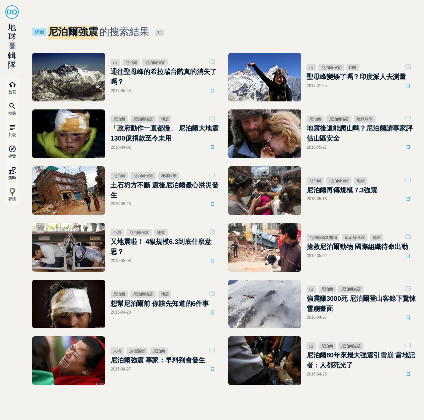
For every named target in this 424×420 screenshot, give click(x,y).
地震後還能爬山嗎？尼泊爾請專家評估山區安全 (360, 133)
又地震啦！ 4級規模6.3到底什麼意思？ (160, 246)
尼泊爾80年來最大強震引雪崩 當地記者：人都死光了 (361, 360)
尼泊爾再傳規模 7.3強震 (342, 190)
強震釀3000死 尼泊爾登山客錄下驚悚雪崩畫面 (361, 303)
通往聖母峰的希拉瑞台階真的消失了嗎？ (163, 76)
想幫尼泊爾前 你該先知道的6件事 (159, 303)
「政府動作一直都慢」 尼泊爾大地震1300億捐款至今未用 (164, 133)
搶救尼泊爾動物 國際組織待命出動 (357, 246)
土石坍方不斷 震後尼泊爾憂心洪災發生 (164, 190)
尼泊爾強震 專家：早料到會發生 (157, 360)
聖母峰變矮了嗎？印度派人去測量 (356, 76)
